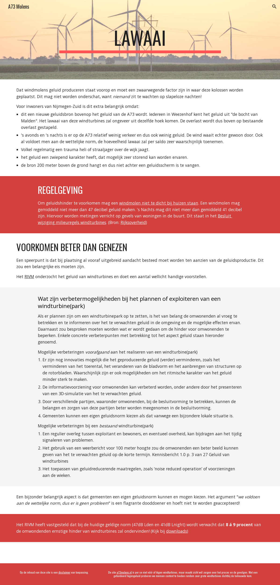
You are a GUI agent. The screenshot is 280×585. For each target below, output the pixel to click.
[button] (274, 6)
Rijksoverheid (133, 222)
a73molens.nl (124, 572)
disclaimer (64, 572)
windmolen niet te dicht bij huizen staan (158, 203)
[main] (140, 39)
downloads (176, 531)
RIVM (29, 276)
